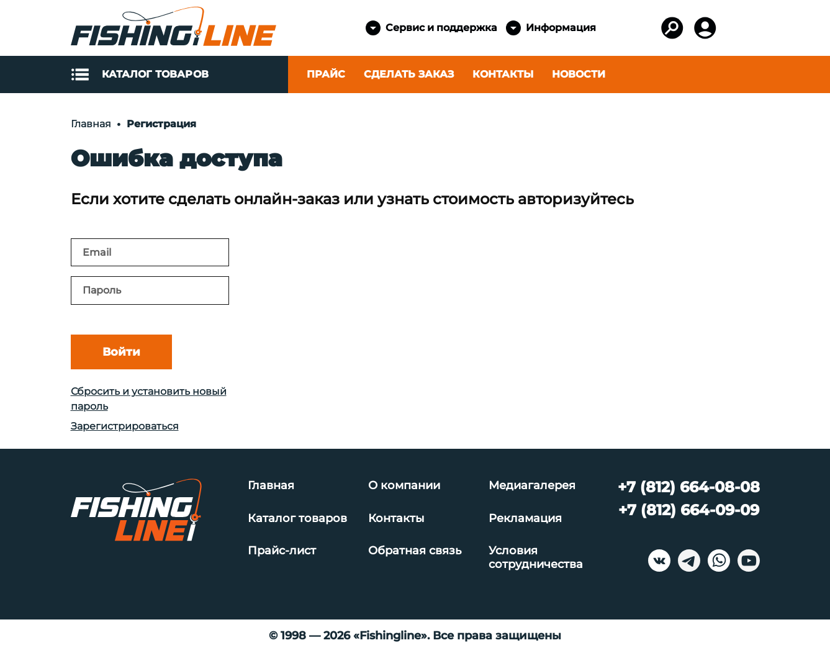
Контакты (502, 74)
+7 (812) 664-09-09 (688, 510)
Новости (578, 74)
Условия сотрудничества (536, 557)
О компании (404, 485)
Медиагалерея (532, 485)
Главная (271, 485)
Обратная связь (414, 550)
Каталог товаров (297, 518)
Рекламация (525, 518)
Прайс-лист (282, 550)
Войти (121, 352)
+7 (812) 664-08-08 (689, 487)
